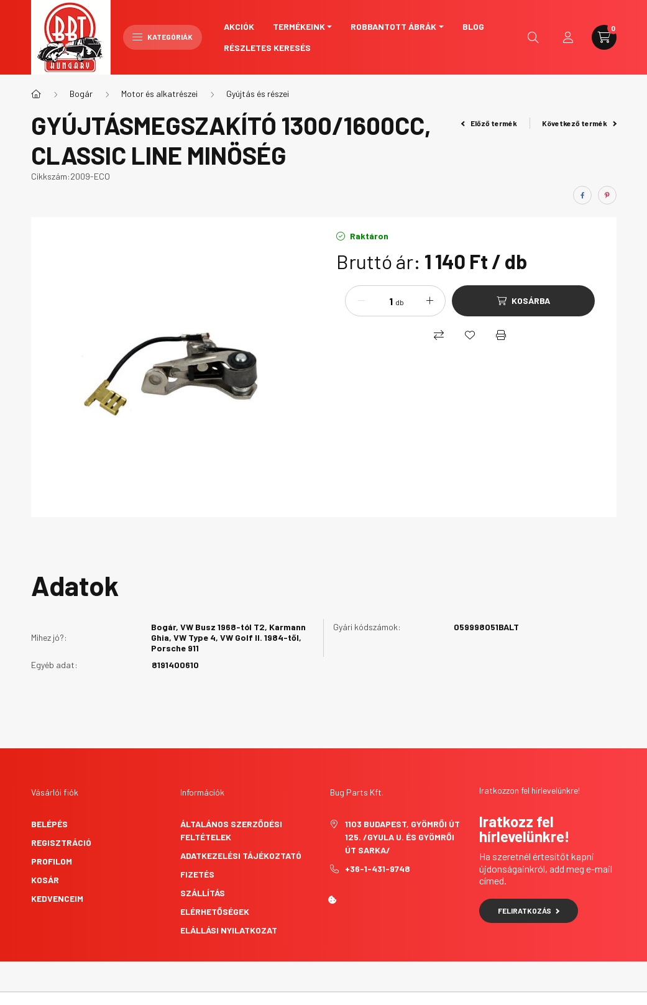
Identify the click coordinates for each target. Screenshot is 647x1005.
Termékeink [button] (299, 26)
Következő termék (579, 123)
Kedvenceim (57, 898)
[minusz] (361, 300)
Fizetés (197, 874)
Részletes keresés (267, 47)
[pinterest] (607, 195)
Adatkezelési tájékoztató (240, 855)
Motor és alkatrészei (159, 93)
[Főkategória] (36, 94)
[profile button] (568, 37)
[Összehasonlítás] (438, 335)
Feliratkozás (528, 910)
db (399, 302)
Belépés (49, 824)
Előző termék (489, 123)
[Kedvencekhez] (469, 335)
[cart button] (604, 37)
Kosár (45, 879)
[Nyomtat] (501, 335)
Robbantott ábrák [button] (393, 26)
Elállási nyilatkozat (228, 930)
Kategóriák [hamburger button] (162, 36)
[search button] (533, 37)
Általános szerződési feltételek (231, 830)
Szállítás (202, 893)
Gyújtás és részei (257, 93)
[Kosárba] (523, 300)
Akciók (239, 26)
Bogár (81, 93)
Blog (473, 26)
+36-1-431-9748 (377, 868)
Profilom (51, 861)
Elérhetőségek (214, 911)
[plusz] (429, 300)
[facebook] (582, 195)
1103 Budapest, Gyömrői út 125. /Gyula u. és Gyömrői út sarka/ (402, 837)
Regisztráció (61, 842)
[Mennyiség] (381, 301)
